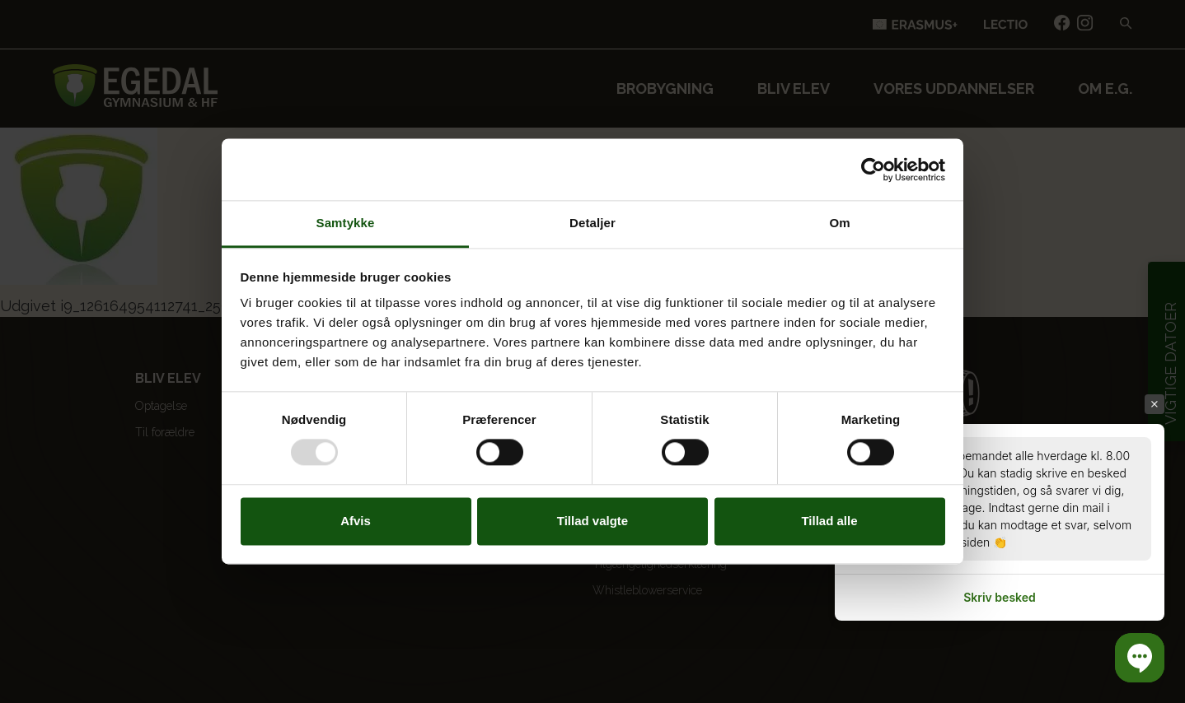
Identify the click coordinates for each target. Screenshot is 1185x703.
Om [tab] (839, 223)
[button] (1139, 657)
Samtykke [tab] (345, 223)
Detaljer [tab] (592, 223)
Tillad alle (829, 521)
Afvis (355, 521)
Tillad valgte (592, 521)
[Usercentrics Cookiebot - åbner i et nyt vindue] (873, 169)
